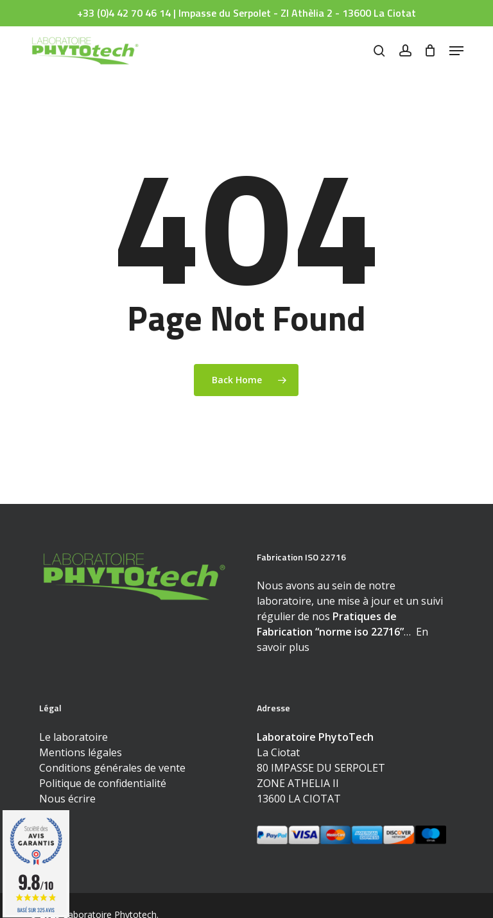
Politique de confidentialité (102, 783)
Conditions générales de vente (112, 768)
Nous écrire (67, 799)
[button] (456, 50)
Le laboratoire (73, 737)
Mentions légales (80, 752)
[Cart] (430, 51)
